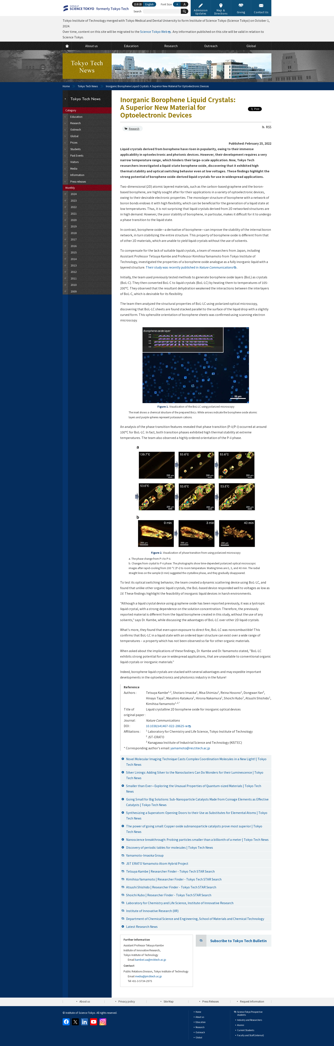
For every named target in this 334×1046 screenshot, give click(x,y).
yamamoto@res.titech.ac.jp (190, 748)
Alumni (240, 1025)
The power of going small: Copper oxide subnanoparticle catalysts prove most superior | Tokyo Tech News (194, 829)
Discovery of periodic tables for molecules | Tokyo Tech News (169, 847)
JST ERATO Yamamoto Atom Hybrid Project (157, 863)
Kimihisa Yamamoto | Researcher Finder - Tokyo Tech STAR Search (174, 879)
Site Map (169, 1001)
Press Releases (210, 1001)
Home (66, 86)
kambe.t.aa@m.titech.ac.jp (150, 959)
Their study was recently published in (189, 267)
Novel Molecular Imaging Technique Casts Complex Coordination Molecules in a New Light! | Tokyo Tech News (196, 762)
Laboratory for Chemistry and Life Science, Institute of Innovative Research (179, 903)
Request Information (252, 1001)
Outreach (200, 1032)
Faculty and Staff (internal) (250, 1035)
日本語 (138, 4)
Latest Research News (142, 926)
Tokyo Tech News (88, 86)
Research (134, 128)
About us (84, 1001)
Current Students (245, 1030)
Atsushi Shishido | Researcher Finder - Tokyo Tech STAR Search (171, 887)
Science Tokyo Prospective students (249, 1013)
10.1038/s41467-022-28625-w (167, 726)
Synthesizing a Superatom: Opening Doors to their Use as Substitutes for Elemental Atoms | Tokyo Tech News (196, 815)
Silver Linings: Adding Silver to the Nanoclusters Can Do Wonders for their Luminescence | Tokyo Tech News (194, 775)
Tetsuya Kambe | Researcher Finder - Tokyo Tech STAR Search (170, 871)
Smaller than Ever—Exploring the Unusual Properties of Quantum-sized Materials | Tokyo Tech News (193, 788)
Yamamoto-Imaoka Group (145, 855)
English (149, 4)
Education (201, 1022)
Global (199, 1037)
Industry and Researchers (249, 1019)
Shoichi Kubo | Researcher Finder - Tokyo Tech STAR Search (168, 895)
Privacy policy (126, 1001)
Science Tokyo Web (153, 31)
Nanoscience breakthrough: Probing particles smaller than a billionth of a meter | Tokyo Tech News (197, 839)
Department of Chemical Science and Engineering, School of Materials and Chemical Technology (195, 919)
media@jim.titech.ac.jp (148, 976)
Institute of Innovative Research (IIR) (152, 911)
